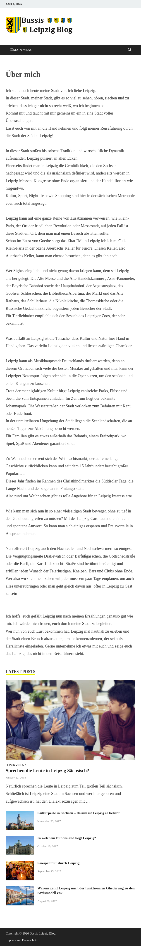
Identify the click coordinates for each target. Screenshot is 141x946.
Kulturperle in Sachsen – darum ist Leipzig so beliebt (78, 813)
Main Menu (22, 50)
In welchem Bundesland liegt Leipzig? (66, 838)
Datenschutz (30, 940)
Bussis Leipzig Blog (42, 933)
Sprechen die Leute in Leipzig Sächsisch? (47, 770)
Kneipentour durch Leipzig (58, 863)
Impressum (13, 940)
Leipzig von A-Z (16, 765)
